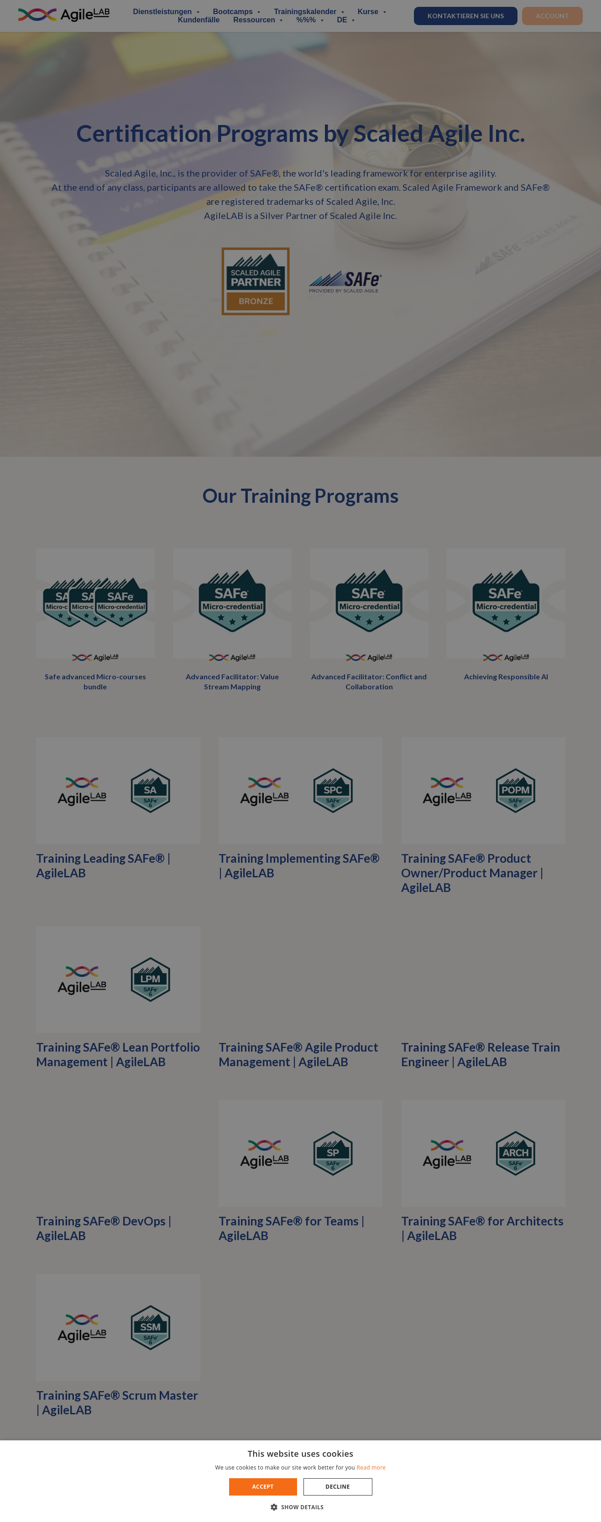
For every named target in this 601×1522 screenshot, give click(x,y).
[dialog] (300, 761)
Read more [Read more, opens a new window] (371, 1467)
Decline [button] (337, 1487)
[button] (300, 1506)
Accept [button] (262, 1487)
